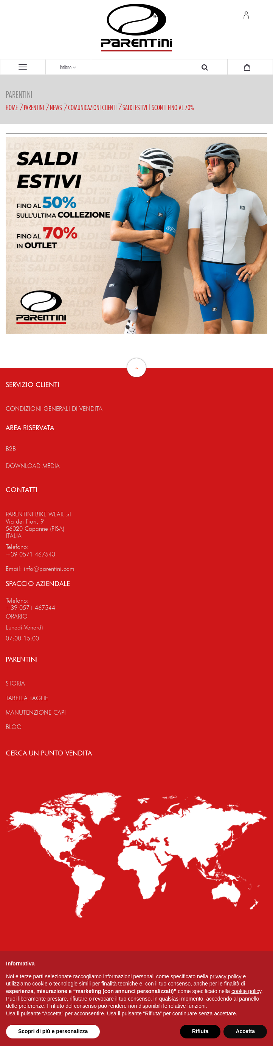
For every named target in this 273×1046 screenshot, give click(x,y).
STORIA (15, 683)
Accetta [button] (245, 1031)
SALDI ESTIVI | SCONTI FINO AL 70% (158, 107)
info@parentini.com (49, 568)
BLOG (14, 726)
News (56, 107)
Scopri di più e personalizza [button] (53, 1031)
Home (12, 107)
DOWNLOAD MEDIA (33, 465)
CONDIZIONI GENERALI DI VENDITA (54, 408)
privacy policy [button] (226, 976)
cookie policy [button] (246, 991)
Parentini (34, 107)
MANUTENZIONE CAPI (36, 712)
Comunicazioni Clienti (92, 107)
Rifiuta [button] (200, 1031)
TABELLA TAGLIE (27, 698)
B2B (11, 448)
